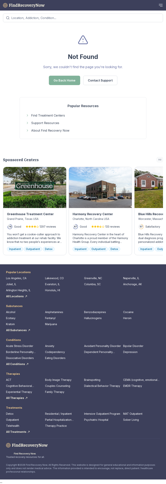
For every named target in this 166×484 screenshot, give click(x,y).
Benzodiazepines (95, 312)
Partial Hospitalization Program (58, 420)
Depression (130, 352)
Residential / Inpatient (58, 413)
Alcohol (10, 312)
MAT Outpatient (132, 413)
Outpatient (12, 419)
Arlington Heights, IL (18, 290)
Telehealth (12, 425)
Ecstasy (10, 318)
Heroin (127, 318)
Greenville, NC (93, 278)
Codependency (55, 352)
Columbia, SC (92, 284)
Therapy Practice (56, 425)
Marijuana (51, 324)
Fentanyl (50, 318)
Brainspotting (92, 379)
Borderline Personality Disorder (20, 352)
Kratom (10, 324)
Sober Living (131, 419)
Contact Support (100, 80)
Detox (10, 413)
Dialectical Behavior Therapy (102, 385)
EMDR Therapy (132, 385)
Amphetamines (54, 312)
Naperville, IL (131, 278)
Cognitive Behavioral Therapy (19, 386)
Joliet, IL (11, 284)
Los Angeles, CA (16, 278)
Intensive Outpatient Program (102, 413)
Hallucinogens (93, 318)
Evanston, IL (52, 284)
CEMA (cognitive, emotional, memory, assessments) (140, 380)
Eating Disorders (55, 358)
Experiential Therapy (19, 391)
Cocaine (128, 312)
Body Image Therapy (58, 379)
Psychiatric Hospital (96, 419)
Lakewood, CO (54, 278)
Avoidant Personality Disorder (102, 346)
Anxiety (49, 346)
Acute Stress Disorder (19, 346)
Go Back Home (64, 80)
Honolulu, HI (52, 290)
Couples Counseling (57, 385)
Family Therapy (54, 391)
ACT (9, 379)
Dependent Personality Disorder (98, 352)
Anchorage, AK (132, 284)
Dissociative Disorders (20, 358)
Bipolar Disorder (133, 346)
